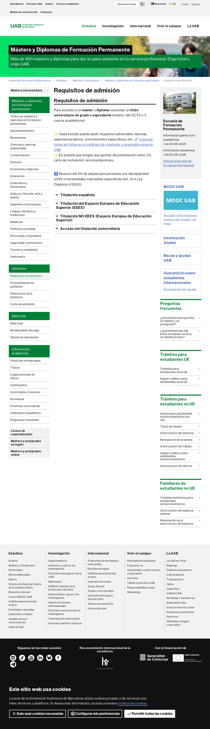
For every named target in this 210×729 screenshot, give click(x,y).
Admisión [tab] (19, 269)
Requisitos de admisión (26, 276)
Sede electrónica (176, 602)
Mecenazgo (134, 592)
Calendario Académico (25, 413)
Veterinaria (17, 257)
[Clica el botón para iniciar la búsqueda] (142, 4)
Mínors (13, 579)
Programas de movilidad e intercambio (103, 562)
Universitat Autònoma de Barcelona (29, 80)
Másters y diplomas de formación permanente (132, 80)
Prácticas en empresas (25, 360)
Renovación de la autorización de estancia (180, 522)
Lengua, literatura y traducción (23, 213)
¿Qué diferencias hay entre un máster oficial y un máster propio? (180, 334)
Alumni (49, 4)
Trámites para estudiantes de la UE (180, 370)
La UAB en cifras (176, 560)
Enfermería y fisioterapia (18, 185)
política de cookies (132, 703)
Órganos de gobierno (179, 570)
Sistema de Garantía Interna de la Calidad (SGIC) (25, 586)
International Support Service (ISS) (100, 597)
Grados (13, 560)
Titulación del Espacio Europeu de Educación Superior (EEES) (97, 205)
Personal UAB (34, 4)
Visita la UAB (16, 627)
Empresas (46, 12)
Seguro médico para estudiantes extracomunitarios (180, 456)
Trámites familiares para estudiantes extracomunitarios (180, 501)
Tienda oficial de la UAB (141, 582)
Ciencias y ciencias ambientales (23, 146)
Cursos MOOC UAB (20, 596)
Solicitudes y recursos (25, 392)
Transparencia (175, 579)
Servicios (132, 578)
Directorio (159, 3)
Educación (17, 176)
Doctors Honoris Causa (180, 607)
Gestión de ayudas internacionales (59, 604)
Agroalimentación (22, 131)
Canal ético (173, 588)
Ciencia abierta (175, 574)
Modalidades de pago (25, 330)
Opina (170, 584)
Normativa (17, 399)
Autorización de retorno (180, 466)
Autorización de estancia (180, 433)
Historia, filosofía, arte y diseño (26, 195)
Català (185, 4)
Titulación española (77, 195)
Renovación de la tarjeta (180, 440)
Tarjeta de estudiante (24, 337)
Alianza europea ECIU (100, 603)
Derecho (16, 162)
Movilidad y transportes (181, 598)
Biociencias (18, 138)
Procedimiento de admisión (22, 284)
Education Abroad (19, 592)
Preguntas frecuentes (24, 420)
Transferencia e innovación (64, 618)
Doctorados (16, 570)
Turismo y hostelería (24, 250)
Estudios (89, 26)
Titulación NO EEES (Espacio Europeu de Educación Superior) (104, 218)
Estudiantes (17, 4)
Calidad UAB (174, 593)
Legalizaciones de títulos (22, 376)
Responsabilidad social (141, 587)
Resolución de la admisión (21, 295)
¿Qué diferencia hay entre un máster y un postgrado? (180, 321)
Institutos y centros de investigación (61, 567)
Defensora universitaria (180, 612)
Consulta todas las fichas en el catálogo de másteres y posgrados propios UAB (103, 144)
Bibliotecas (55, 581)
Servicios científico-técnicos (65, 623)
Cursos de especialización (29, 432)
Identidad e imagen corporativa (178, 623)
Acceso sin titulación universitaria (90, 228)
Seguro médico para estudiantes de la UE (180, 380)
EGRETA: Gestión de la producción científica (61, 588)
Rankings (172, 565)
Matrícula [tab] (19, 316)
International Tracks (99, 581)
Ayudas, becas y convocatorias (18, 620)
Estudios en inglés (98, 568)
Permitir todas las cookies (150, 713)
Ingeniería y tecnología (25, 204)
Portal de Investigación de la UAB (65, 575)
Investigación (113, 26)
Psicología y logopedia (25, 236)
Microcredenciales (19, 574)
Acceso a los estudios (101, 590)
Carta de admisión (22, 304)
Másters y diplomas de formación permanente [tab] (27, 105)
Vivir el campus (169, 26)
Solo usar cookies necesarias (37, 713)
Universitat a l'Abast (20, 614)
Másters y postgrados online (29, 452)
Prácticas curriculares (25, 406)
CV (172, 3)
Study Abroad (96, 586)
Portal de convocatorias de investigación (64, 612)
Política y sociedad (23, 229)
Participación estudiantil (141, 560)
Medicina (16, 222)
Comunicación (20, 155)
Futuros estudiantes (67, 4)
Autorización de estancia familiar (180, 512)
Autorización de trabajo (180, 446)
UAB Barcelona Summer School (23, 603)
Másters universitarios (29, 90)
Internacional (140, 26)
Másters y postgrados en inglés (29, 442)
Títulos (15, 367)
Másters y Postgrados (86, 80)
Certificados (18, 385)
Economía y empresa (24, 169)
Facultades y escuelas (21, 609)
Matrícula (16, 323)
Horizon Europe (97, 608)
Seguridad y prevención (26, 243)
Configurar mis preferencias (95, 713)
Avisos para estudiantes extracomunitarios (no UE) (180, 417)
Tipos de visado (180, 426)
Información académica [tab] (21, 351)
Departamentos (57, 560)
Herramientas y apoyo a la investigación (63, 596)
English (196, 4)
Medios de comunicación (24, 12)
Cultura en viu (135, 565)
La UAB (193, 26)
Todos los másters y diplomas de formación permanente (25, 120)
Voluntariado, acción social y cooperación (143, 571)
